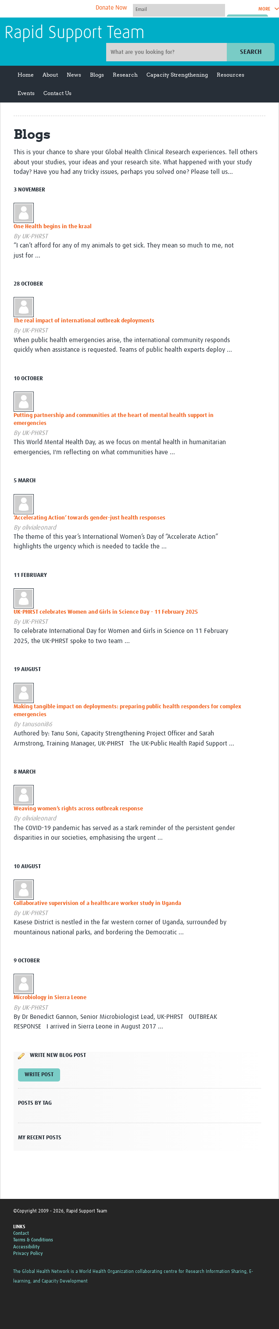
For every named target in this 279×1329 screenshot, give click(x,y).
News (74, 74)
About (50, 74)
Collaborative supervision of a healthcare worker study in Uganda (97, 903)
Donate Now (111, 8)
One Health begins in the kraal (53, 227)
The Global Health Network (70, 9)
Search (250, 52)
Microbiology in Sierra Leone (50, 997)
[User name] (179, 9)
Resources (230, 74)
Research (125, 74)
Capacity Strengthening (177, 74)
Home (26, 74)
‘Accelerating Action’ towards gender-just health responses (89, 518)
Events (26, 93)
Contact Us (57, 93)
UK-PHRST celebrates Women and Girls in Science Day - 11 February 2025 (106, 612)
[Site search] (167, 52)
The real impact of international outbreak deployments (84, 321)
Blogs (97, 74)
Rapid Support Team (74, 33)
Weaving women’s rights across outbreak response (78, 809)
